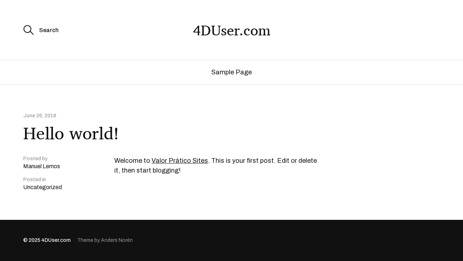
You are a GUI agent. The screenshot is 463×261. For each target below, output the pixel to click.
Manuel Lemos (41, 166)
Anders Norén (117, 240)
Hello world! (71, 133)
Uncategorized (42, 187)
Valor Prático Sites (180, 160)
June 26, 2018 (39, 115)
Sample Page (231, 72)
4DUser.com (232, 30)
